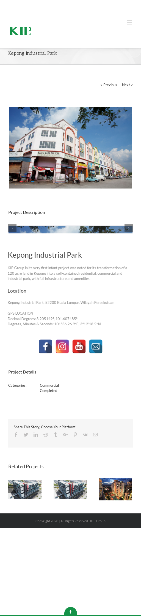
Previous (110, 85)
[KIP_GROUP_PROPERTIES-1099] (70, 267)
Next (126, 85)
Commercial (49, 464)
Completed (48, 469)
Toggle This (70, 611)
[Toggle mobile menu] (130, 22)
